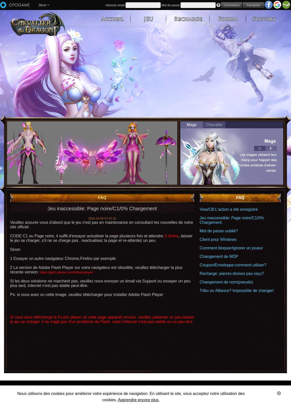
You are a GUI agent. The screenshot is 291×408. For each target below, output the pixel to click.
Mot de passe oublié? (219, 231)
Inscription (253, 5)
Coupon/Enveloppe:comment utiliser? (233, 265)
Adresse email (115, 5)
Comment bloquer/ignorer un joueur (231, 248)
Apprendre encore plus (138, 400)
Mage (192, 125)
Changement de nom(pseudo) (226, 282)
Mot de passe (170, 5)
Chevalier (214, 125)
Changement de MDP (219, 256)
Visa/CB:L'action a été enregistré (229, 209)
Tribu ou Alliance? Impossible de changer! (237, 290)
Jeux (43, 5)
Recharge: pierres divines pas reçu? (232, 273)
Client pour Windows (218, 239)
